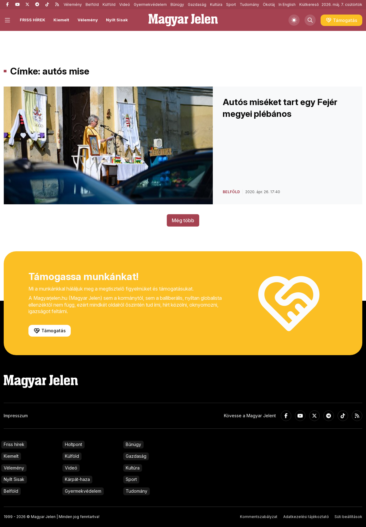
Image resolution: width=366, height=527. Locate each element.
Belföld (92, 4)
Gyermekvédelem (150, 4)
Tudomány (249, 4)
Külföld (109, 4)
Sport (231, 4)
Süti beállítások (348, 516)
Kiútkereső (309, 4)
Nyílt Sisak (117, 19)
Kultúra (216, 4)
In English (287, 4)
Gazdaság (197, 4)
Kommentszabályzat (258, 516)
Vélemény (73, 4)
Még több (183, 220)
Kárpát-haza (77, 479)
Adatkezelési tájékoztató (306, 516)
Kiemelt (61, 19)
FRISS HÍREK (32, 19)
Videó (124, 4)
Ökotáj (269, 4)
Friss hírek (14, 444)
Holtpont (73, 444)
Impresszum (16, 415)
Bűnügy (177, 4)
